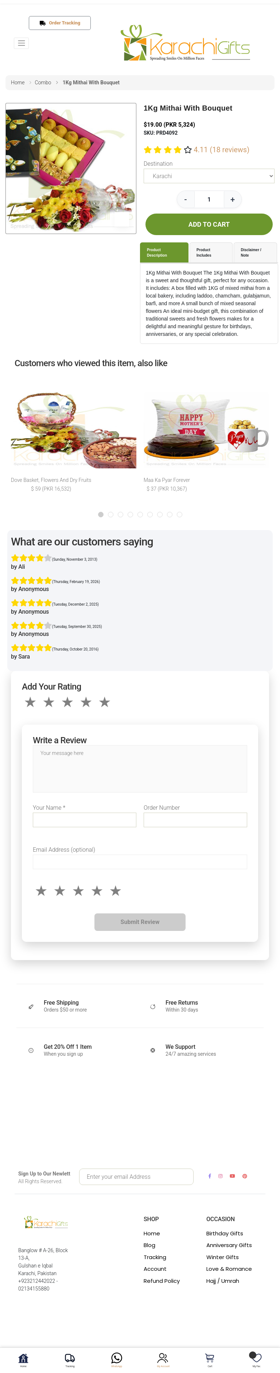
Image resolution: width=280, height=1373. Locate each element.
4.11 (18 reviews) (221, 149)
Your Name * (49, 807)
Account (155, 1269)
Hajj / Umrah (222, 1281)
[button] (101, 514)
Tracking (155, 1257)
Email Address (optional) (64, 849)
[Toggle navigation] (21, 43)
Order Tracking (63, 23)
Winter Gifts (222, 1257)
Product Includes (204, 252)
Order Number (162, 807)
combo (43, 82)
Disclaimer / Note (251, 252)
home (17, 82)
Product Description (157, 252)
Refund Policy (162, 1281)
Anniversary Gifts (229, 1245)
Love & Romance (229, 1269)
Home (152, 1233)
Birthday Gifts (224, 1233)
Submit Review (140, 921)
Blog (149, 1245)
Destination (158, 163)
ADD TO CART (209, 224)
